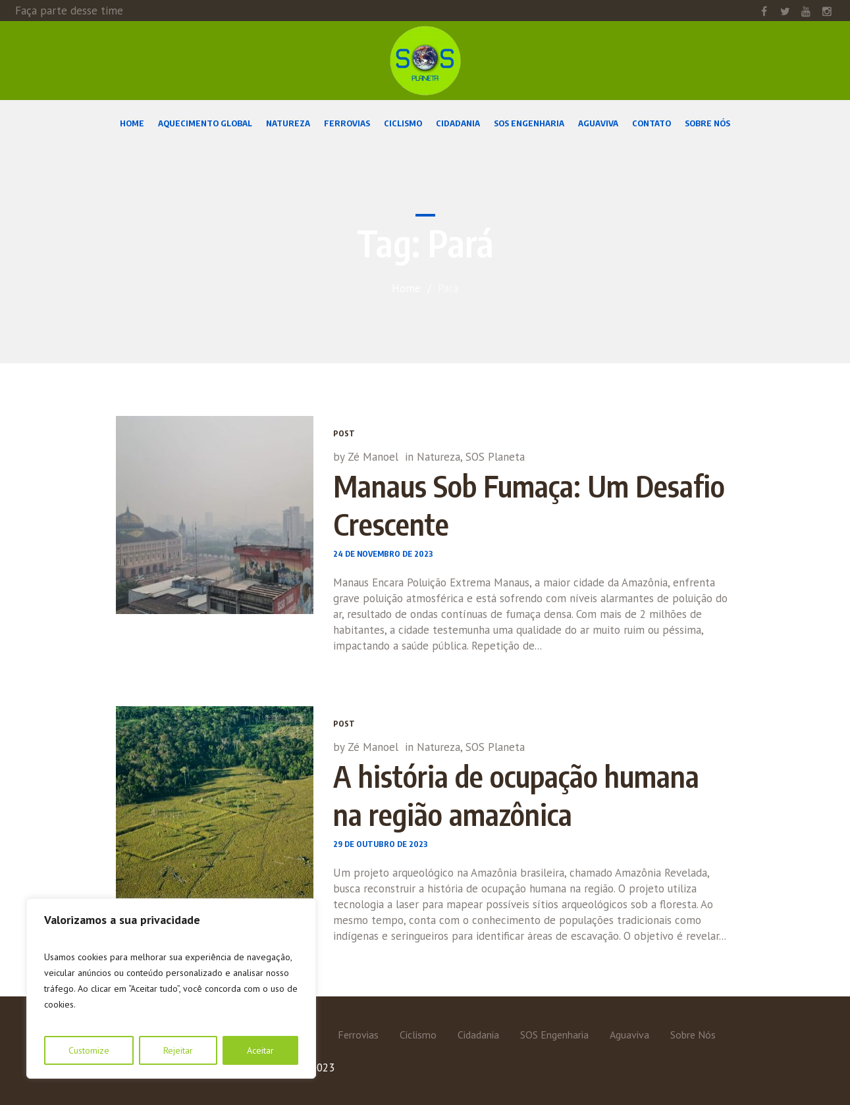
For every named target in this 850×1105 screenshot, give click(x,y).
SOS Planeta (495, 457)
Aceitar (260, 1050)
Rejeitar (178, 1050)
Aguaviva (629, 1034)
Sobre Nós (693, 1034)
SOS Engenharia (554, 1034)
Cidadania (478, 1034)
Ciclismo (418, 1034)
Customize (88, 1050)
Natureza (438, 457)
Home (406, 288)
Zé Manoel (373, 457)
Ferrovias (358, 1034)
